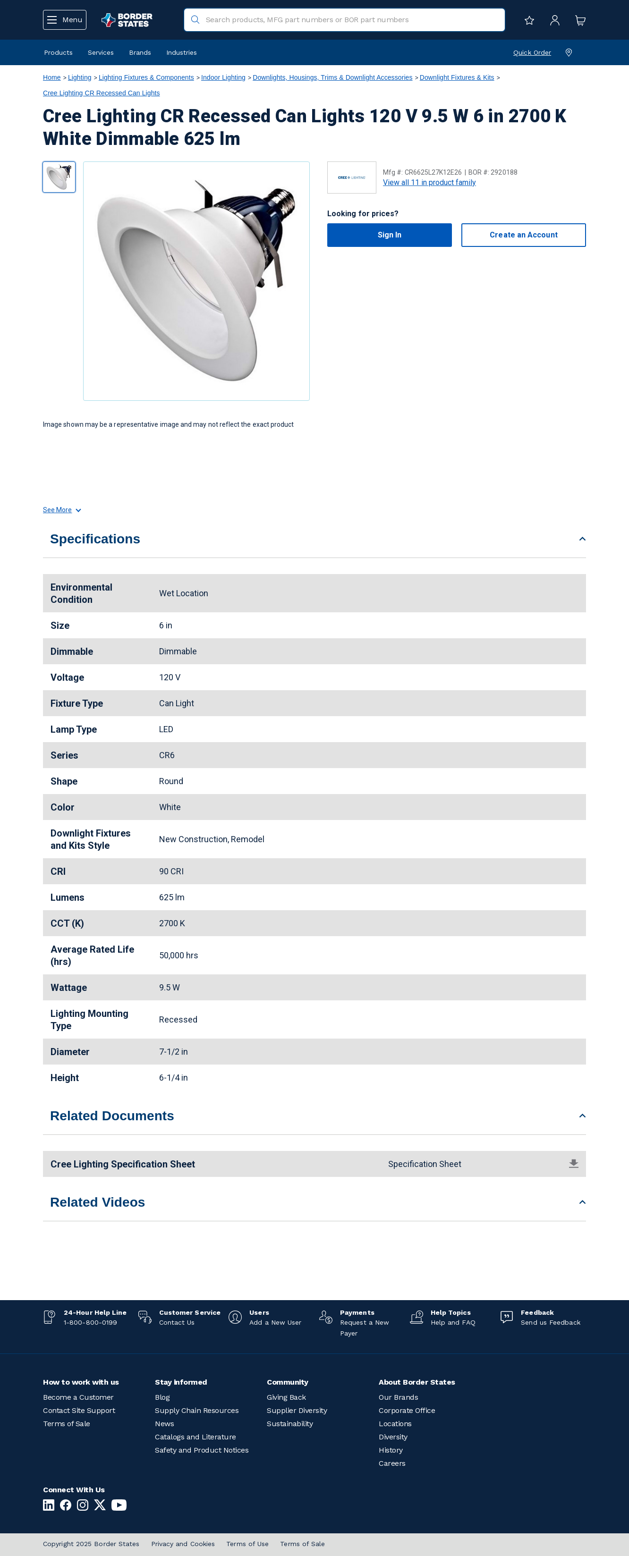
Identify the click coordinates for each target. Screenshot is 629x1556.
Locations (395, 1423)
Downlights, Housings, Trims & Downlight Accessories (332, 77)
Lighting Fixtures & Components (146, 77)
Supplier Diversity (297, 1410)
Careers (392, 1463)
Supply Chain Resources (196, 1410)
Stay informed (181, 1382)
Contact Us (177, 1322)
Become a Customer (78, 1397)
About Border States (417, 1382)
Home (52, 77)
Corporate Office (407, 1410)
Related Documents (112, 1115)
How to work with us (81, 1382)
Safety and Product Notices (201, 1450)
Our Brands (398, 1397)
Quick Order (532, 52)
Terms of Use (247, 1544)
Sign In (390, 234)
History (391, 1450)
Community (287, 1382)
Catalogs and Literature (195, 1436)
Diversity (393, 1436)
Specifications (95, 539)
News (164, 1423)
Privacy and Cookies (183, 1544)
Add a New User (275, 1322)
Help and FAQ (453, 1322)
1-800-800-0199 (90, 1322)
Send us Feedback (550, 1322)
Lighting (80, 77)
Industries (181, 52)
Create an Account (523, 234)
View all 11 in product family (429, 182)
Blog (162, 1397)
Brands (140, 52)
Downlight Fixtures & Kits (457, 77)
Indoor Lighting (223, 77)
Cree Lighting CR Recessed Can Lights (101, 93)
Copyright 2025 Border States (91, 1544)
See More (61, 510)
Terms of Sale (66, 1423)
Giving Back (286, 1397)
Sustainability (290, 1423)
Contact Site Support (79, 1410)
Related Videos (97, 1202)
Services (101, 52)
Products (58, 52)
